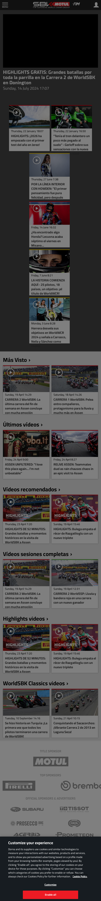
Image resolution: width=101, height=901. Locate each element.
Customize (50, 884)
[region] (50, 869)
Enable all (50, 894)
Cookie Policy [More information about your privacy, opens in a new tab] (79, 876)
